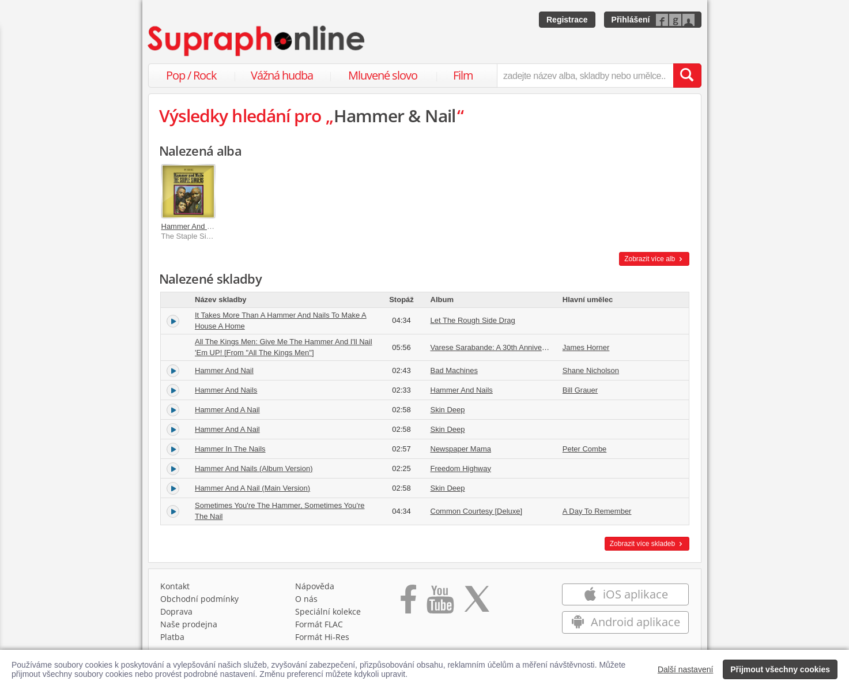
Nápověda (314, 586)
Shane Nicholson (591, 370)
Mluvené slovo (382, 75)
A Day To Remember (597, 511)
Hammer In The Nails (230, 449)
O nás (306, 598)
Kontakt (175, 586)
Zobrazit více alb (654, 259)
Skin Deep (448, 409)
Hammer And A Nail (227, 409)
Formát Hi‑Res (322, 636)
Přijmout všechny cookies (780, 669)
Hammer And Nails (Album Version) (253, 468)
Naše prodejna (188, 624)
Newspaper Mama (461, 449)
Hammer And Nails (192, 226)
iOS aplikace (625, 594)
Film (463, 75)
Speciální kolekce (328, 611)
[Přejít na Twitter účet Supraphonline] (476, 603)
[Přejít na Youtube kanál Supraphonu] (439, 603)
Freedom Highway (461, 468)
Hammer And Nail (224, 370)
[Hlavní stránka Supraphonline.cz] (257, 41)
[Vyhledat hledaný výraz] (687, 75)
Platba (172, 636)
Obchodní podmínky (199, 598)
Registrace (567, 19)
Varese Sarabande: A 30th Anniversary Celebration (515, 347)
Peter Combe (585, 449)
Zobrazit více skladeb (647, 544)
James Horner (586, 347)
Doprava (176, 611)
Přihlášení (631, 19)
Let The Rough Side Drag (473, 320)
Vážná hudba (282, 75)
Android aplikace (625, 622)
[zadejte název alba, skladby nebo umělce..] (585, 75)
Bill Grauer (580, 390)
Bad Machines (454, 370)
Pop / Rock (191, 75)
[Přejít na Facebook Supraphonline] (408, 603)
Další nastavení (686, 669)
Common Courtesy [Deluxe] (477, 511)
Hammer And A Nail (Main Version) (252, 488)
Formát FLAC (319, 624)
